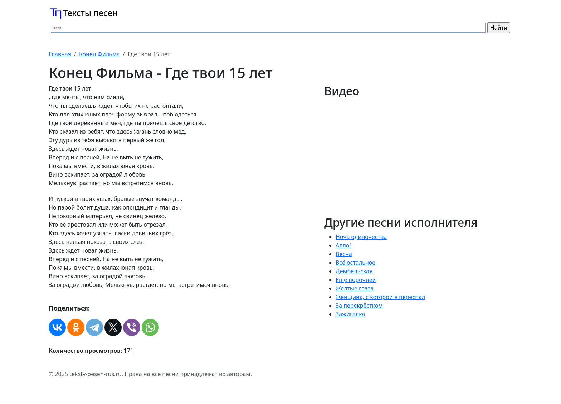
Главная (60, 54)
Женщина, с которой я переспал (380, 297)
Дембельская (354, 271)
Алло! (343, 245)
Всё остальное (355, 262)
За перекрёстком (359, 305)
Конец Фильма (99, 54)
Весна (344, 254)
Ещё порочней (356, 280)
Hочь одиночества (361, 237)
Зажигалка (350, 314)
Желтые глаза (355, 288)
